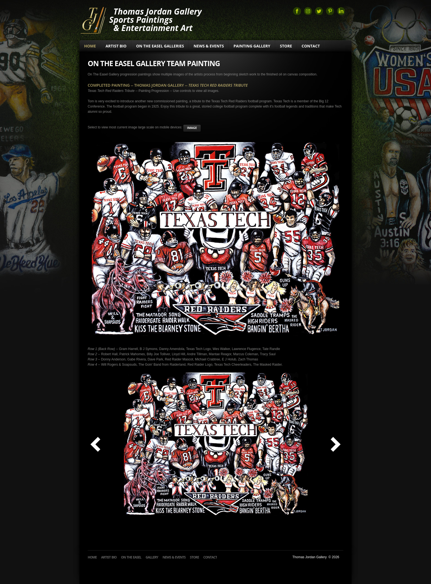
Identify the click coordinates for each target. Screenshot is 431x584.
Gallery (152, 557)
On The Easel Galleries (160, 46)
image (192, 128)
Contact (311, 46)
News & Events (209, 46)
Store (286, 46)
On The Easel (131, 557)
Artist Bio (116, 46)
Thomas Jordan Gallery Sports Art (93, 19)
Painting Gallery (251, 46)
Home (90, 46)
